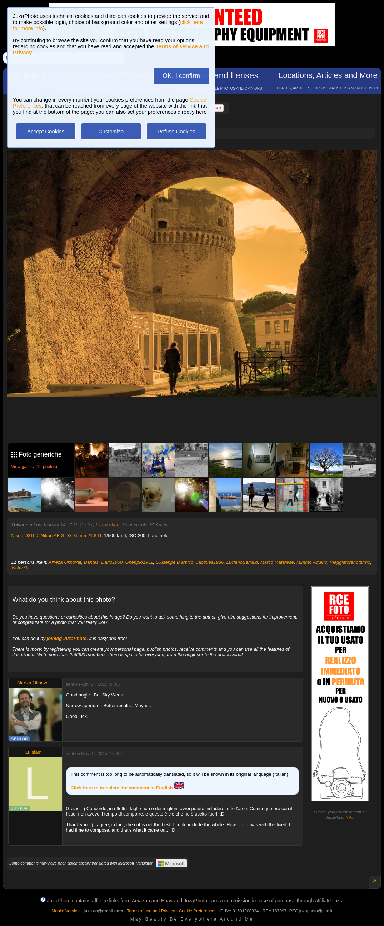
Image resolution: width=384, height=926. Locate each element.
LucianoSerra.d (242, 562)
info (350, 817)
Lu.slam (110, 524)
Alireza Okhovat (65, 562)
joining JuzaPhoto (67, 638)
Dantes (91, 562)
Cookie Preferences (197, 910)
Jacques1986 (210, 562)
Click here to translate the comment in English (127, 787)
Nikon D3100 (24, 535)
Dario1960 (112, 562)
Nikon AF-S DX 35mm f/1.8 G (71, 535)
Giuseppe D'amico (175, 562)
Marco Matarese (277, 562)
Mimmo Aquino (311, 562)
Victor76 (19, 567)
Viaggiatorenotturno (350, 562)
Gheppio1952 (139, 562)
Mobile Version (65, 910)
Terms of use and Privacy (151, 910)
